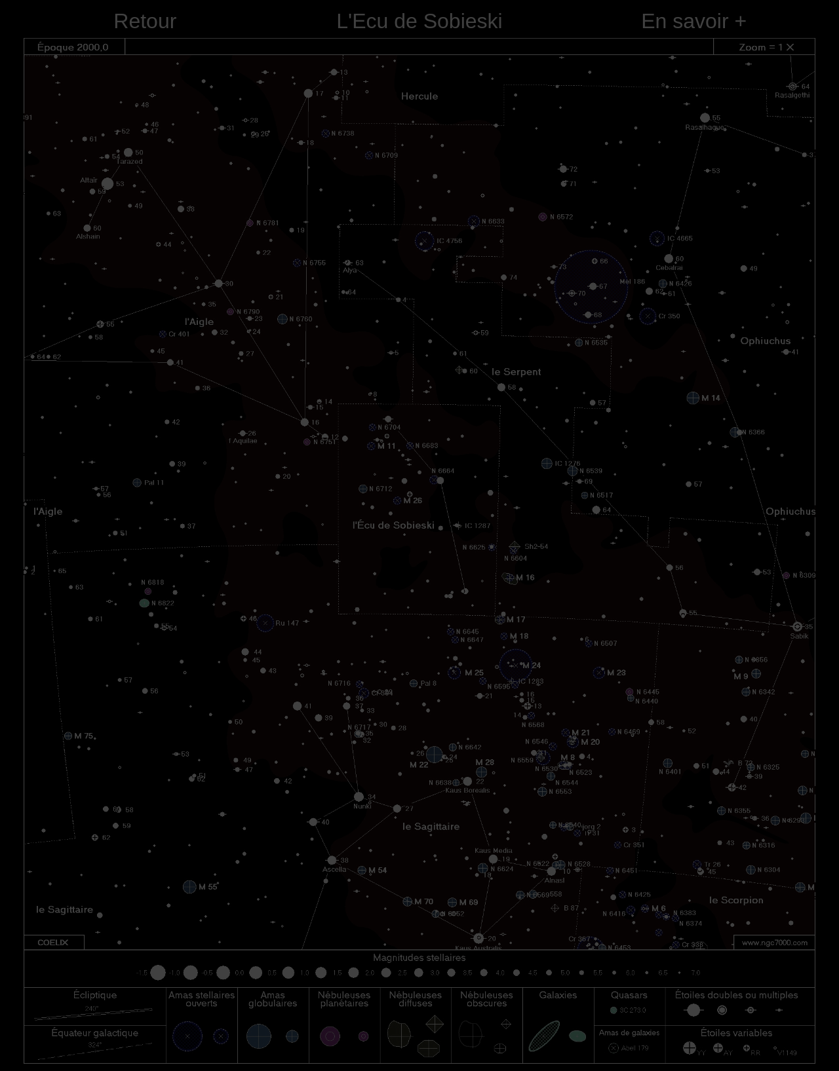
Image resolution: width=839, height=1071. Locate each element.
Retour (144, 21)
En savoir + (694, 21)
